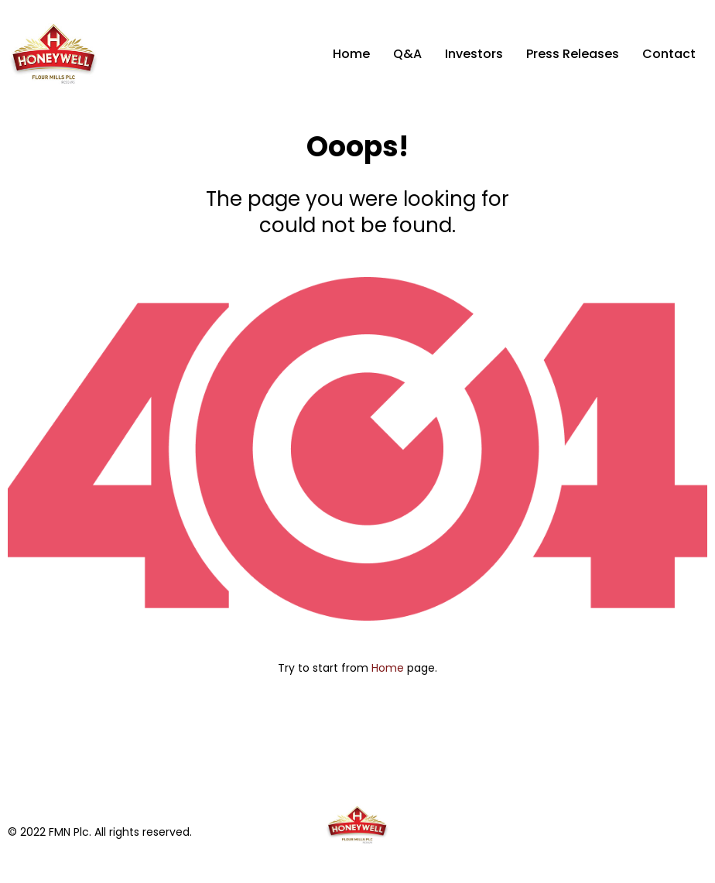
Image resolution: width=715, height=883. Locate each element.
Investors (474, 54)
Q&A (407, 54)
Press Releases (572, 54)
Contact (669, 54)
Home (351, 54)
